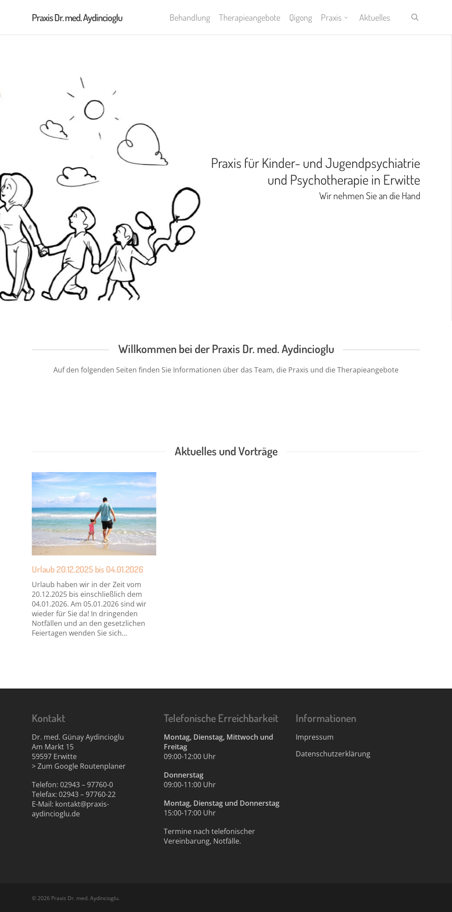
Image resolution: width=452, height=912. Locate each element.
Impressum (315, 737)
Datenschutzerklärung (333, 754)
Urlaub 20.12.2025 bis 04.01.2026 (87, 569)
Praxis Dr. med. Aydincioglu (77, 17)
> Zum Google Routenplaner (79, 766)
